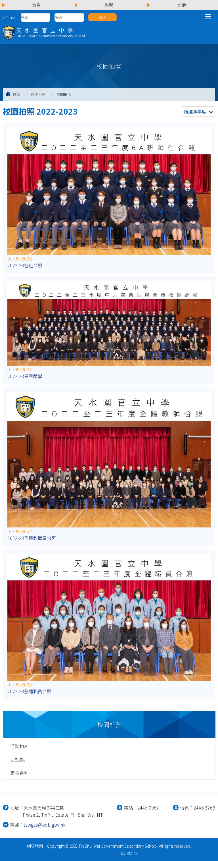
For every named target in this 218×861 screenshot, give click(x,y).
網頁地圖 (35, 846)
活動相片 (19, 746)
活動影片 (19, 759)
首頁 (16, 94)
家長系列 (19, 772)
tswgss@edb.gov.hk (45, 824)
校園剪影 (38, 94)
